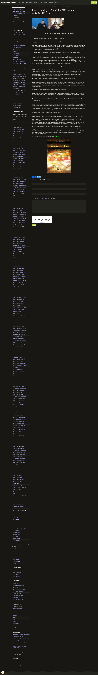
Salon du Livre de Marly (17, 251)
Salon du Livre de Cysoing (18, 135)
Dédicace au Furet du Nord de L (19, 334)
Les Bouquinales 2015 (17, 336)
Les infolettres (16, 661)
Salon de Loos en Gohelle (18, 131)
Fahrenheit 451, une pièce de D (19, 421)
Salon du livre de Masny (17, 210)
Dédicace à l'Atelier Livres (18, 175)
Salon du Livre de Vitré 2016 (18, 303)
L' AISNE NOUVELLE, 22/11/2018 (19, 63)
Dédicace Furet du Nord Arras (19, 177)
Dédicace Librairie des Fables (18, 506)
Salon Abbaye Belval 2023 (18, 183)
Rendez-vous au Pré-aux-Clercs (19, 21)
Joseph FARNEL (16, 519)
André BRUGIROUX (16, 523)
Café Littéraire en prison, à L (18, 369)
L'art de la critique (16, 574)
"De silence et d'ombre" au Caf (19, 429)
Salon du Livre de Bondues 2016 (19, 307)
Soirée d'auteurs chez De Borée (19, 253)
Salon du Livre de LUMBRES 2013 (19, 398)
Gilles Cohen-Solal (16, 540)
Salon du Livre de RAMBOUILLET (19, 487)
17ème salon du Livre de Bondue (19, 340)
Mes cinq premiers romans (18, 25)
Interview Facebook (17, 47)
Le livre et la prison (16, 483)
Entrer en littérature (17, 572)
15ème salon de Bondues (18, 415)
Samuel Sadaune (16, 538)
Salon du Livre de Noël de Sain (19, 204)
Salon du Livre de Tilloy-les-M (18, 233)
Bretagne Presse (16, 49)
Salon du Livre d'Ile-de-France (19, 466)
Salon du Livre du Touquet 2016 (19, 295)
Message (34, 196)
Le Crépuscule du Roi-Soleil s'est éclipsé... (21, 638)
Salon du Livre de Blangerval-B (19, 497)
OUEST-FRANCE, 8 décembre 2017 (20, 76)
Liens (14, 625)
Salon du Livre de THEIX (17, 468)
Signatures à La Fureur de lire (18, 158)
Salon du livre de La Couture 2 (19, 191)
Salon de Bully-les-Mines (18, 137)
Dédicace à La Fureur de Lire (18, 195)
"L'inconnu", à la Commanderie (19, 154)
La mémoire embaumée (18, 595)
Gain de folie (15, 587)
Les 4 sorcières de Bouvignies (19, 13)
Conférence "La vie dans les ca (19, 202)
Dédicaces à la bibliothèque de (19, 313)
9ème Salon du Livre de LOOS (19, 471)
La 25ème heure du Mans (18, 440)
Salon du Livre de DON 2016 (18, 309)
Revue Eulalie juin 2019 (17, 59)
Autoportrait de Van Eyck (18, 599)
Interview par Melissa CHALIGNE (19, 419)
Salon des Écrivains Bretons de (19, 473)
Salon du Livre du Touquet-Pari (19, 363)
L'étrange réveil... (16, 559)
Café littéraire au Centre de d (18, 371)
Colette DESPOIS (16, 534)
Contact (35, 2)
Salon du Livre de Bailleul (18, 442)
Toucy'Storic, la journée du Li (18, 224)
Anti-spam (34, 215)
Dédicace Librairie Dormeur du (19, 276)
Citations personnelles (17, 606)
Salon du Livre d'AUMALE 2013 (19, 404)
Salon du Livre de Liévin (17, 166)
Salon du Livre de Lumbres (18, 475)
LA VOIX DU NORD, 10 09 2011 (19, 96)
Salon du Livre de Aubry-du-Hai (19, 189)
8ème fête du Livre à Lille (18, 394)
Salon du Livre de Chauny (18, 243)
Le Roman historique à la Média (19, 502)
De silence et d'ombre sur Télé (19, 101)
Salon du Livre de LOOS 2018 (18, 270)
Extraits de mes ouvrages (18, 513)
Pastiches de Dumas (17, 36)
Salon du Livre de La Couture (18, 129)
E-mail (33, 187)
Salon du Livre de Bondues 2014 (19, 384)
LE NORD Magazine (17, 105)
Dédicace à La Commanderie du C (19, 214)
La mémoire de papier (17, 553)
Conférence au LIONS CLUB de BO (19, 348)
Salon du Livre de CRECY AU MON (19, 328)
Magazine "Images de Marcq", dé (19, 78)
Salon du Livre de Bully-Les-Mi (19, 170)
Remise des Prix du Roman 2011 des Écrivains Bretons (20, 643)
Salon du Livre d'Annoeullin (18, 400)
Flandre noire (15, 597)
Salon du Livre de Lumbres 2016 (19, 297)
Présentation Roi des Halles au (19, 262)
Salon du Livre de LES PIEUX (18, 268)
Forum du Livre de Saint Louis (19, 247)
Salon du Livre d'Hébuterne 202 (19, 222)
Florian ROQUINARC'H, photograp (19, 528)
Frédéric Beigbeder (16, 576)
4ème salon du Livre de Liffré (18, 448)
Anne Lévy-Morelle (16, 532)
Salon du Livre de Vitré (17, 456)
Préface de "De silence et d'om (19, 437)
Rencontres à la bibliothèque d (19, 386)
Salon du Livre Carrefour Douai (19, 379)
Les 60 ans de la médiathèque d (19, 187)
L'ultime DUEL (15, 15)
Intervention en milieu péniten (19, 377)
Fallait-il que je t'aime (17, 555)
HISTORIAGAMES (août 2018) (19, 67)
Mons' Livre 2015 (16, 319)
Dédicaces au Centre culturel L (19, 357)
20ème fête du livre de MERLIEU (19, 450)
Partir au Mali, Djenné (17, 654)
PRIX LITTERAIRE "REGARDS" (19, 462)
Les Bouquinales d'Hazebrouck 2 (19, 228)
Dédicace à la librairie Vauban (19, 245)
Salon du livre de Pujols (17, 485)
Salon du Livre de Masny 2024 (19, 239)
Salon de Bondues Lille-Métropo (19, 460)
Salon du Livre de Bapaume (18, 255)
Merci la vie (15, 548)
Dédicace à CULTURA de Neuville (19, 280)
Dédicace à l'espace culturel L (19, 338)
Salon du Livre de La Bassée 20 (19, 444)
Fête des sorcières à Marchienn (19, 220)
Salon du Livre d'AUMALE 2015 (19, 326)
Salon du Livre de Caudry (18, 148)
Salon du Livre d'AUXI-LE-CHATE (19, 408)
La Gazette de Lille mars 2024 (19, 34)
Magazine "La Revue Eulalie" (18, 70)
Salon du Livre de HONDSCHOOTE (19, 212)
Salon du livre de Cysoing (18, 133)
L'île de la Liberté (16, 17)
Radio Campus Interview (18, 41)
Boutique (57, 2)
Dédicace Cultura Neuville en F (19, 237)
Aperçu (54, 198)
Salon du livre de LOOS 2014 (18, 361)
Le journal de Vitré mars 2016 (19, 82)
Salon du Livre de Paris (17, 305)
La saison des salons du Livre (18, 570)
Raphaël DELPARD (16, 526)
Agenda (40, 2)
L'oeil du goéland (16, 561)
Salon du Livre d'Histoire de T (18, 293)
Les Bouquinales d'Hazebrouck (19, 458)
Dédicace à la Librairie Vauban (19, 168)
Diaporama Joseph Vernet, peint (19, 45)
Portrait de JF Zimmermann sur (19, 86)
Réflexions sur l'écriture (17, 608)
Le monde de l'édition (17, 640)
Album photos (29, 2)
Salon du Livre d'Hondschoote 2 (19, 282)
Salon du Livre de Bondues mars (19, 179)
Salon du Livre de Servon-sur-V (19, 452)
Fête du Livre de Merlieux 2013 (19, 402)
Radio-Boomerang (16, 493)
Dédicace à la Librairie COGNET (19, 235)
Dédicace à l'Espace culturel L (19, 288)
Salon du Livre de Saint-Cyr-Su (19, 332)
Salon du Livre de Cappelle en (19, 146)
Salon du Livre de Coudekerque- (19, 382)
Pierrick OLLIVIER (16, 530)
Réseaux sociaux (16, 23)
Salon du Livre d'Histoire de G (18, 299)
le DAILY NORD (16, 55)
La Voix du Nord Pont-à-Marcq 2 (19, 32)
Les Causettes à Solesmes (18, 152)
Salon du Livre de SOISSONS (18, 274)
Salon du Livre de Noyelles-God (19, 199)
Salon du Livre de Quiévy (18, 156)
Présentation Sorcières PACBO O (19, 185)
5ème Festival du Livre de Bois (19, 454)
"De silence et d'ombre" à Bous (19, 417)
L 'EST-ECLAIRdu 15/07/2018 (18, 65)
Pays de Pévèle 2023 (17, 39)
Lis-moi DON (15, 464)
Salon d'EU (15, 406)
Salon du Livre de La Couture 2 (19, 181)
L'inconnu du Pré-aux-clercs (18, 9)
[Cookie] (2, 672)
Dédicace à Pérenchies (17, 311)
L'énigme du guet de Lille (18, 636)
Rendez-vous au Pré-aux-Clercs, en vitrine (21, 634)
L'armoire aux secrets (17, 557)
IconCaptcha (42, 222)
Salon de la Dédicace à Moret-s (19, 301)
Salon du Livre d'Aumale (17, 375)
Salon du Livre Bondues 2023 (18, 193)
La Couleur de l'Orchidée (18, 591)
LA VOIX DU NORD (16, 88)
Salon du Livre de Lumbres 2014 (19, 365)
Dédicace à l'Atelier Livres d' (18, 216)
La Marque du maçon (17, 593)
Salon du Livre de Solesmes (20, 114)
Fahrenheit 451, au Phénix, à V (19, 425)
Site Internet (34, 192)
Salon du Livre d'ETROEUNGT (18, 435)
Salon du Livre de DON (17, 392)
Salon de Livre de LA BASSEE (18, 479)
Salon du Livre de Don (17, 427)
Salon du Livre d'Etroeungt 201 (19, 359)
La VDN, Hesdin (16, 53)
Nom (33, 182)
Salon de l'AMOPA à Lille (17, 249)
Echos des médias (40, 6)
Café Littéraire (16, 491)
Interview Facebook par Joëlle (19, 173)
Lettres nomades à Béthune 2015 (19, 330)
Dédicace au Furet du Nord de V (19, 286)
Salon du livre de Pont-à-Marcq (19, 150)
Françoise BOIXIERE (17, 536)
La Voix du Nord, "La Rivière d (18, 92)
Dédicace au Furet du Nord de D (19, 230)
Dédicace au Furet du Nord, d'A (19, 259)
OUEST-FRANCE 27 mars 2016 (19, 84)
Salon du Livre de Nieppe (18, 373)
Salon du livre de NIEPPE (18, 481)
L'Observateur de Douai (17, 43)
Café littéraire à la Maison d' (18, 431)
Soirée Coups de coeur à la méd (19, 272)
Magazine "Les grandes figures (19, 74)
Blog (23, 2)
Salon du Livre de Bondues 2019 (19, 264)
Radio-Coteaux (16, 51)
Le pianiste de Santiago (17, 563)
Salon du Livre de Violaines (18, 160)
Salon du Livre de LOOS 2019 (18, 206)
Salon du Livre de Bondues (18, 197)
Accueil (19, 2)
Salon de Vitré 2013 (17, 413)
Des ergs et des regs (17, 550)
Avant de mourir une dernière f (19, 11)
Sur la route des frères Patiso (19, 589)
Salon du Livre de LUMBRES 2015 (19, 322)
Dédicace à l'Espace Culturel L (19, 257)
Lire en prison (15, 367)
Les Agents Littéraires (17, 103)
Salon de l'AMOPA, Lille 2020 (18, 226)
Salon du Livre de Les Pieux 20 (19, 344)
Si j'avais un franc (16, 583)
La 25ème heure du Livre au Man (19, 218)
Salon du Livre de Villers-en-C (18, 144)
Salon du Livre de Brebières (18, 139)
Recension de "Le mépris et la (19, 80)
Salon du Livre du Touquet (18, 433)
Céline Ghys (15, 521)
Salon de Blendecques (17, 477)
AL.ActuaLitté (15, 57)
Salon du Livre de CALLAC (18, 489)
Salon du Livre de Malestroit (18, 446)
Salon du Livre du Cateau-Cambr (19, 141)
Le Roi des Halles (16, 19)
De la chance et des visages (18, 585)
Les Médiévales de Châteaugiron (19, 396)
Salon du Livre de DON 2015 (18, 355)
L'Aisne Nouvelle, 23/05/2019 (19, 61)
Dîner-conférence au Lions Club (19, 346)
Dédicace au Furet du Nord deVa (19, 342)
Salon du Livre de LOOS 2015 (18, 317)
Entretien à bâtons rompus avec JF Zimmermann (20, 647)
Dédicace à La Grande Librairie (19, 290)
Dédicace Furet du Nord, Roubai (19, 266)
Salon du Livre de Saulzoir (18, 208)
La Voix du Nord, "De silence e (18, 99)
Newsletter (51, 2)
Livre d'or (45, 2)
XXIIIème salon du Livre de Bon (19, 504)
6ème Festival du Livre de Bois (19, 500)
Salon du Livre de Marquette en (19, 162)
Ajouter (34, 225)
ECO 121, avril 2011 (17, 107)
